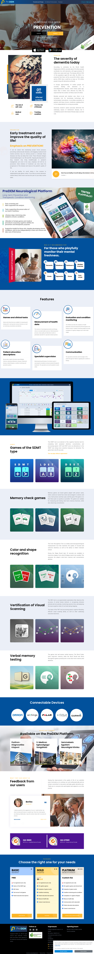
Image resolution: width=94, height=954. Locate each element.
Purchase (60, 2)
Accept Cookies (63, 951)
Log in (83, 2)
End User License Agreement (32, 953)
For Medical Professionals (51, 2)
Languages (89, 2)
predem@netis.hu (52, 944)
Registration (22, 915)
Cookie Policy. (57, 945)
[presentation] (15, 823)
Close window (83, 951)
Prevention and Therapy (38, 2)
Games (55, 33)
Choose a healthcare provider (72, 915)
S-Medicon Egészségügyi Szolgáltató (43, 745)
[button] (43, 45)
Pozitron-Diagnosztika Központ (18, 745)
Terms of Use (42, 953)
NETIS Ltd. (18, 933)
